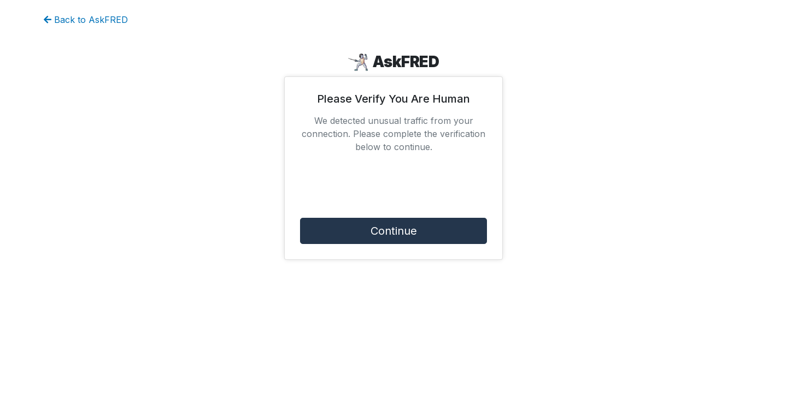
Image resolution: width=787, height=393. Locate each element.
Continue (394, 230)
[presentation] (393, 187)
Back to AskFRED (86, 19)
